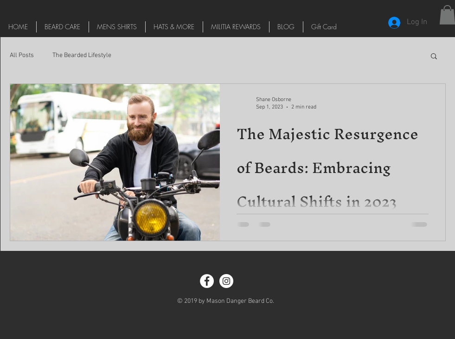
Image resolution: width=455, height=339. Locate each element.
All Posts (22, 55)
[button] (433, 57)
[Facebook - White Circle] (207, 281)
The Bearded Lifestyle (81, 55)
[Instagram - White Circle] (226, 281)
